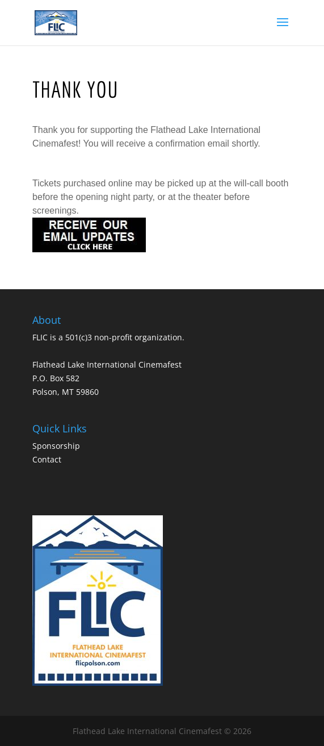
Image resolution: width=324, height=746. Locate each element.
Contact (46, 459)
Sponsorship (56, 445)
